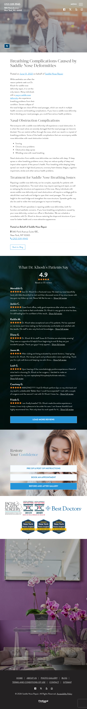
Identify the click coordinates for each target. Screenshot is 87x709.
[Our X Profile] (70, 9)
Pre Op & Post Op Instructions (43, 468)
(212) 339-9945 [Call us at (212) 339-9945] (12, 4)
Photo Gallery (49, 678)
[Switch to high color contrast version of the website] (7, 46)
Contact (54, 682)
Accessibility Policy (64, 693)
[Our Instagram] (82, 9)
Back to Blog (17, 247)
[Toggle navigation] (76, 4)
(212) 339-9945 (19, 238)
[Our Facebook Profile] (64, 9)
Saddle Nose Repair (54, 73)
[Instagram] (52, 688)
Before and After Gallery (43, 486)
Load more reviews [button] (43, 419)
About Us (32, 678)
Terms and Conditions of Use (28, 682)
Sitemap (67, 682)
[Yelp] (46, 688)
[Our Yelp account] (76, 9)
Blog (64, 678)
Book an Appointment (43, 477)
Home (19, 678)
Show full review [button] (60, 298)
